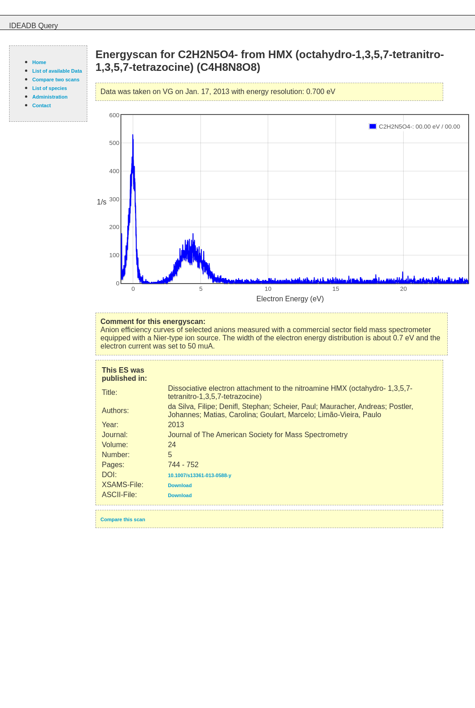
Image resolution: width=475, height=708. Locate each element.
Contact (41, 105)
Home (39, 62)
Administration (50, 97)
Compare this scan (122, 519)
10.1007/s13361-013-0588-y (199, 475)
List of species (49, 88)
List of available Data (57, 71)
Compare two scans (56, 79)
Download (180, 485)
